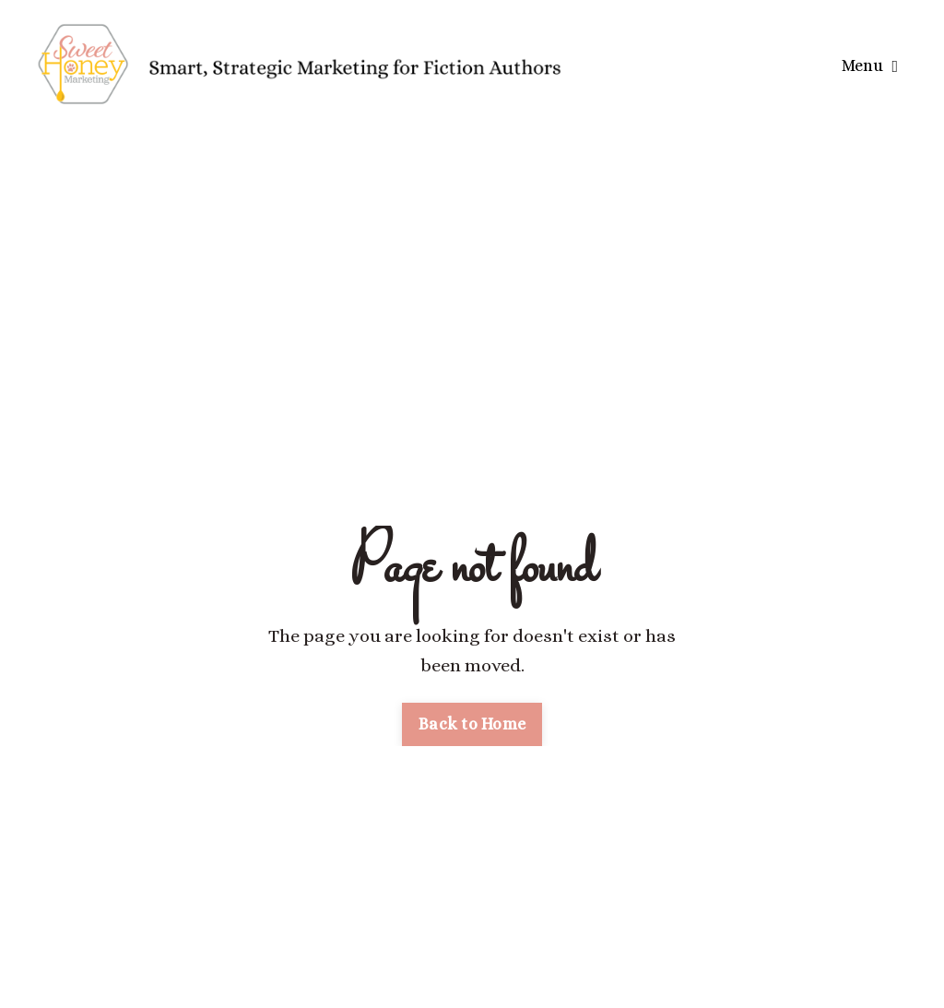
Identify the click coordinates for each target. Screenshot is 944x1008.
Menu (870, 65)
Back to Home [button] (472, 724)
